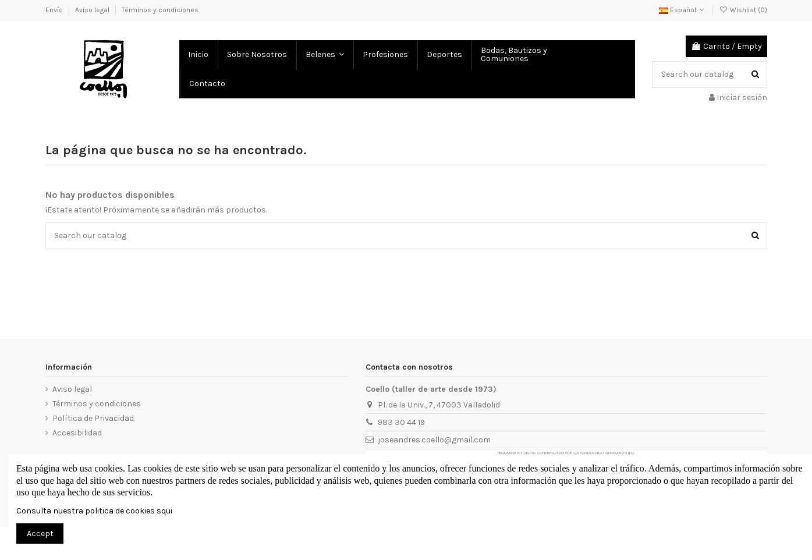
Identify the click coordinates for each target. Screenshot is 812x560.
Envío (55, 10)
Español (683, 10)
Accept (40, 533)
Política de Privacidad (93, 418)
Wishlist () (743, 10)
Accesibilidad (77, 433)
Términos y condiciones (160, 10)
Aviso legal (93, 10)
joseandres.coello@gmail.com (434, 440)
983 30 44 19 (401, 422)
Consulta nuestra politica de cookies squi (94, 511)
